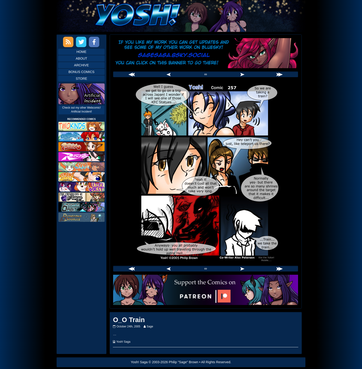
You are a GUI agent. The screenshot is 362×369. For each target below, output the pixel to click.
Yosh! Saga (123, 341)
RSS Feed (68, 42)
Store (81, 78)
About (81, 58)
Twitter (81, 42)
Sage (149, 326)
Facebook (94, 42)
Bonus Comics (81, 72)
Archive (81, 65)
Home (81, 52)
